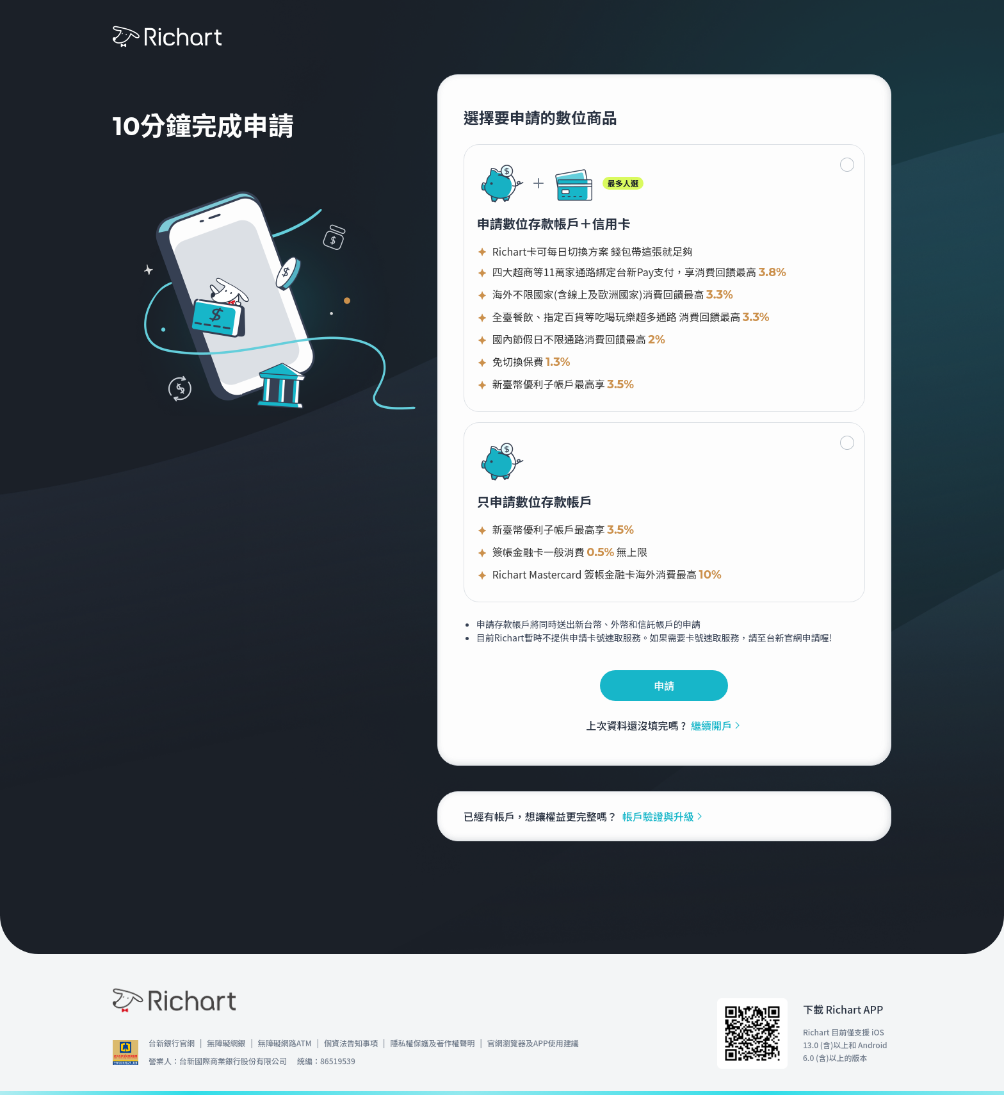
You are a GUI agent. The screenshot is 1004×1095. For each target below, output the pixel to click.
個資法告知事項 (351, 1042)
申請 (664, 685)
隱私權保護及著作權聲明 (432, 1042)
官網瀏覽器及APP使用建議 (533, 1042)
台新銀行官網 (172, 1042)
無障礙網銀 (226, 1042)
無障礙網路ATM (285, 1042)
